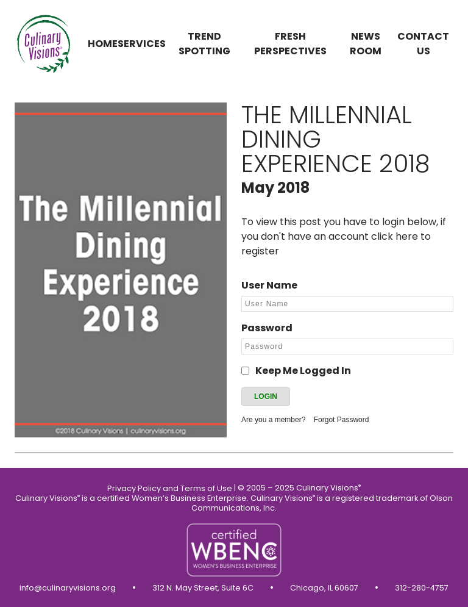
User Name (269, 285)
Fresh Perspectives (290, 43)
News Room (365, 43)
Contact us (423, 43)
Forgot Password (341, 419)
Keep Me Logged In (303, 371)
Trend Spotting (204, 43)
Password (266, 328)
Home (103, 44)
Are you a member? (273, 419)
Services (142, 44)
